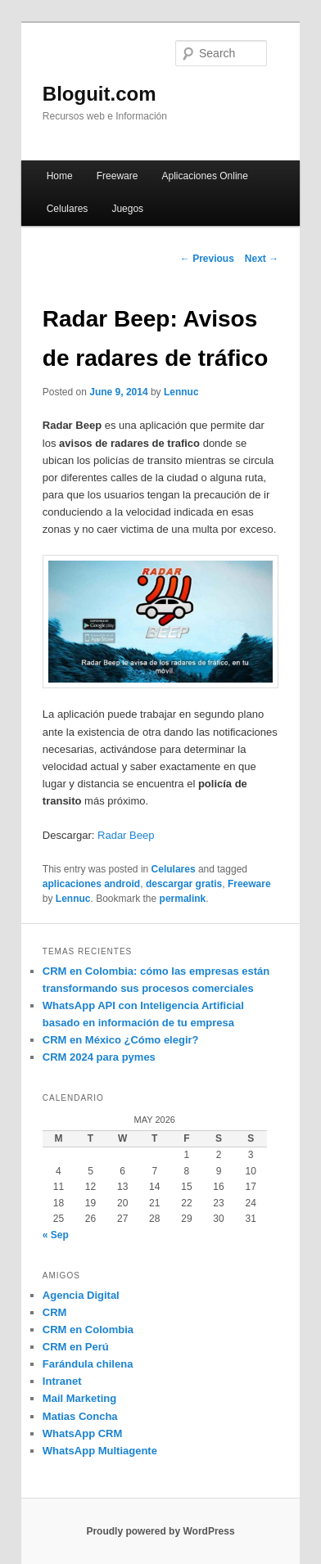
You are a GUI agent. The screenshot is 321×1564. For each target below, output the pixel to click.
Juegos (127, 208)
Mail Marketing (79, 1398)
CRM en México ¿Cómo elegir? (121, 1040)
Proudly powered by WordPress (160, 1531)
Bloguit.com (99, 94)
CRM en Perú (76, 1347)
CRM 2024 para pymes (99, 1057)
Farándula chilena (88, 1364)
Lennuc (181, 392)
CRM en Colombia (88, 1329)
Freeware (117, 176)
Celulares (67, 208)
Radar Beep (125, 835)
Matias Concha (80, 1416)
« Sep (56, 1235)
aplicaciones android (91, 884)
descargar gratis (184, 884)
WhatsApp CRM (83, 1433)
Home (60, 176)
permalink (183, 898)
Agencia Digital (81, 1295)
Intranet (62, 1381)
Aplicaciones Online (205, 176)
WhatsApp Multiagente (100, 1451)
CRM (55, 1312)
